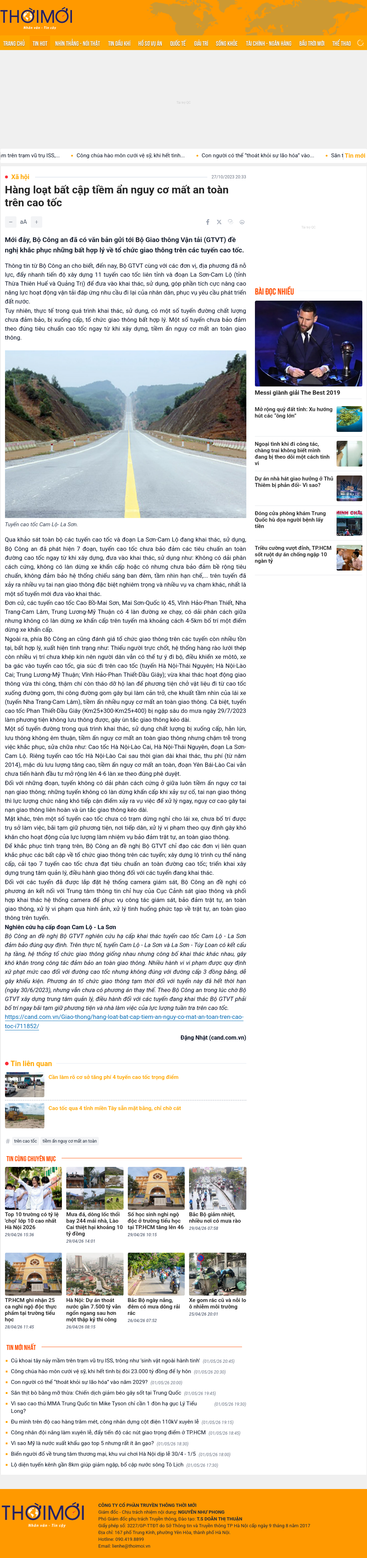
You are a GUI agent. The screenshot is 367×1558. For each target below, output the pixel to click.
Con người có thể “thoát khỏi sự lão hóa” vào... (272, 155)
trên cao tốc (25, 1141)
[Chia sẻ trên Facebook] (207, 222)
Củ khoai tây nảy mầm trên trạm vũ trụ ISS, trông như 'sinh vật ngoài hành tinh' (123, 1360)
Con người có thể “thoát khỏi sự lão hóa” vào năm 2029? (97, 1382)
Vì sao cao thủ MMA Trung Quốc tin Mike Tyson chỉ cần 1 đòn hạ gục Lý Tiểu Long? (128, 1407)
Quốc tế (178, 43)
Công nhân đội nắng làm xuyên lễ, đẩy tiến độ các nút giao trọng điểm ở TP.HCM (126, 1432)
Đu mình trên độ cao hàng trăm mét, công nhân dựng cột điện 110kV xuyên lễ (122, 1422)
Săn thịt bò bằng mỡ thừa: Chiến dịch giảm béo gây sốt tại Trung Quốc (113, 1393)
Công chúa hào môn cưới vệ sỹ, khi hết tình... (145, 155)
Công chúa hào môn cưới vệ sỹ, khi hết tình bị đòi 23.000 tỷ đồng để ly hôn (118, 1371)
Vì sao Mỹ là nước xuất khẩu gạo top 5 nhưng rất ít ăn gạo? (100, 1443)
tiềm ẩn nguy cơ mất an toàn (70, 1141)
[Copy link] (230, 221)
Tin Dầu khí (119, 43)
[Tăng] (36, 222)
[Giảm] (10, 222)
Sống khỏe (227, 43)
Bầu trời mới (311, 43)
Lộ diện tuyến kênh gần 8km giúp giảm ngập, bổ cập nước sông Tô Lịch (114, 1464)
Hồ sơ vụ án (150, 43)
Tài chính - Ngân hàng (268, 43)
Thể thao (341, 43)
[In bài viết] (242, 222)
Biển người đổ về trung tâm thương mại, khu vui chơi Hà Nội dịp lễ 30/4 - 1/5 (121, 1454)
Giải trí (201, 43)
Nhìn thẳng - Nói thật (77, 43)
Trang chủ (14, 43)
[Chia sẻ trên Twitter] (219, 222)
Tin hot (40, 43)
